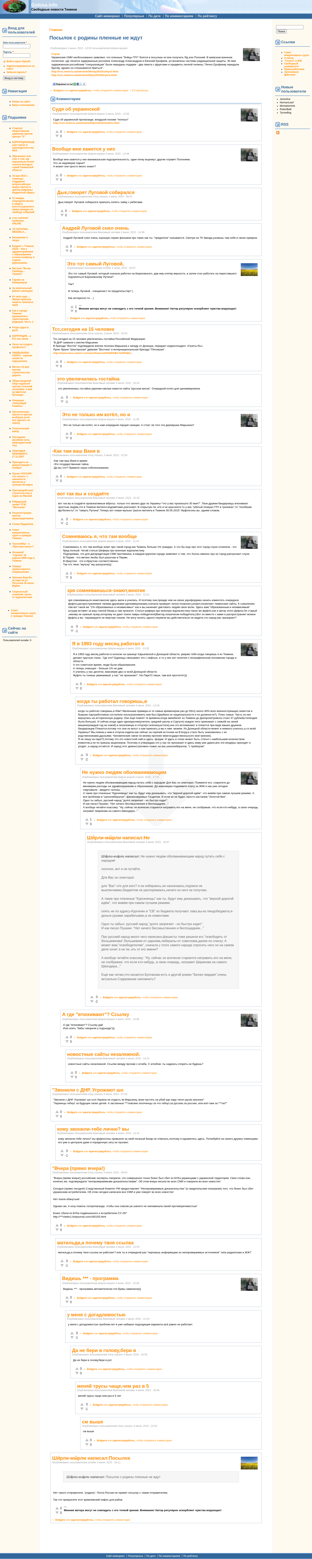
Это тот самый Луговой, (95, 263)
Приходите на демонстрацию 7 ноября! (22, 465)
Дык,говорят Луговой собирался (96, 192)
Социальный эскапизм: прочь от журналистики (22, 594)
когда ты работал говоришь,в (112, 701)
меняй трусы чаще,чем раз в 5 (113, 1386)
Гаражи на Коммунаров (19, 281)
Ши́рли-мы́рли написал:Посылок (91, 1458)
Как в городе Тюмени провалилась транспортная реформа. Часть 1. (23, 316)
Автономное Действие (291, 73)
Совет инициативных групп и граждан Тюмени (21, 534)
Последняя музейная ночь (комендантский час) (21, 441)
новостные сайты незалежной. (103, 1054)
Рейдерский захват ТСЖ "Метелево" (19, 504)
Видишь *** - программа (90, 1278)
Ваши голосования (23, 105)
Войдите (59, 90)
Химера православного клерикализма (21, 569)
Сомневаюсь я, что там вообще (99, 536)
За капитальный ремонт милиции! (22, 289)
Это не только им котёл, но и (96, 414)
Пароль (8, 52)
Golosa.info (44, 5)
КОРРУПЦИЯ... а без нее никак (21, 337)
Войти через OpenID (18, 61)
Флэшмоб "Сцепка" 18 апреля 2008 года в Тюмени (23, 556)
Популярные (134, 16)
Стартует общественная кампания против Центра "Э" (22, 132)
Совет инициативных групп (296, 54)
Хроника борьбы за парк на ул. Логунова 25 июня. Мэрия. (23, 581)
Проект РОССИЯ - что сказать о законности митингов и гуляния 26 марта (22, 479)
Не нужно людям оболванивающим (124, 772)
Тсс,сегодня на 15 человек (83, 329)
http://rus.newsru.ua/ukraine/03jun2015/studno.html (86, 122)
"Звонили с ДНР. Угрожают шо (87, 1090)
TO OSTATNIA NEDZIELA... (20, 230)
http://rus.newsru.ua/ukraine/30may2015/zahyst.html (84, 71)
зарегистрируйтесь (80, 90)
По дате (154, 16)
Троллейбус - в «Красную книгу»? (23, 545)
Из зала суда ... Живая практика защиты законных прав (22, 300)
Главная (55, 30)
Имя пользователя (15, 42)
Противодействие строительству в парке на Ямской (22, 493)
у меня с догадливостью (96, 1314)
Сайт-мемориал (107, 16)
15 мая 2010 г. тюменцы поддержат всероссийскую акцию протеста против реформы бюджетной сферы (23, 184)
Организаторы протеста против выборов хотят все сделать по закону (22, 417)
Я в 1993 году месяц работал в (108, 643)
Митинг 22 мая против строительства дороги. (21, 371)
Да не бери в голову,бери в (104, 1350)
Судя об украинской (76, 109)
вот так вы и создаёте (83, 493)
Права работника (294, 69)
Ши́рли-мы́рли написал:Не (118, 837)
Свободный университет (291, 65)
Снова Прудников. (23, 524)
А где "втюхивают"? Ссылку (95, 1014)
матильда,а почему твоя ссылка (95, 1242)
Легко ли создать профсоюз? (22, 346)
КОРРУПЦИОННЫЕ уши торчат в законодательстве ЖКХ (23, 146)
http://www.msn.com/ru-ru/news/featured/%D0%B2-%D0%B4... (93, 353)
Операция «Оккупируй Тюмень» (19, 403)
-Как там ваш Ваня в (76, 451)
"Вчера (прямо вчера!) (78, 1168)
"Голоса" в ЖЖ (293, 60)
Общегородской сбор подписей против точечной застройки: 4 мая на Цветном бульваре (22, 387)
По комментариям (179, 16)
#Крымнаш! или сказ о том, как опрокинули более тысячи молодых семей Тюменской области (23, 163)
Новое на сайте (21, 101)
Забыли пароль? (17, 72)
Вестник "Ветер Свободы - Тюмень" (21, 271)
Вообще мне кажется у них (83, 149)
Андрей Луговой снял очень (95, 228)
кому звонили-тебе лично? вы (93, 1129)
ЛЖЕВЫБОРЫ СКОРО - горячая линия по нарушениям (22, 357)
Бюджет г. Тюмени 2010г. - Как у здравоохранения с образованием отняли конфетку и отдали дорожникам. (23, 254)
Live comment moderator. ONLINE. (20, 221)
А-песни (289, 58)
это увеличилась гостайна (88, 378)
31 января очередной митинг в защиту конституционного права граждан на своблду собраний (23, 205)
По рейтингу (207, 16)
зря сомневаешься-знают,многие (106, 590)
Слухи (55, 53)
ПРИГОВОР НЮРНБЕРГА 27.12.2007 (19, 454)
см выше (92, 1421)
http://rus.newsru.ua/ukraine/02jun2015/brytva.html (84, 75)
